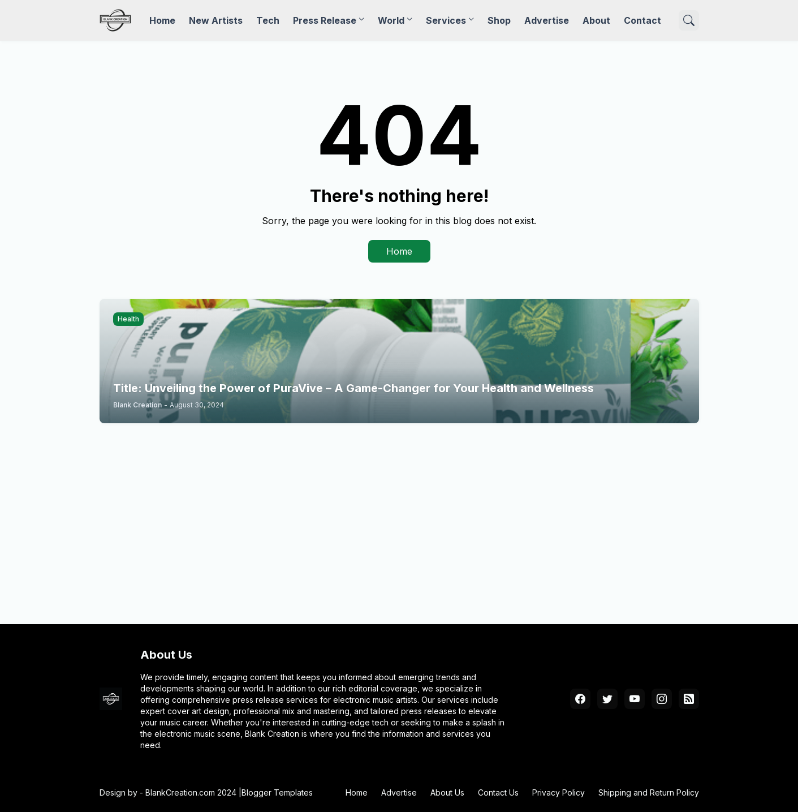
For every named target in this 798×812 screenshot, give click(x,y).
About (596, 20)
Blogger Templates (277, 792)
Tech (267, 20)
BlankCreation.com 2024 (190, 792)
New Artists (216, 20)
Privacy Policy (558, 792)
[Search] (689, 20)
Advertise (546, 20)
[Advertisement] (399, 521)
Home (162, 20)
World (391, 20)
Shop (499, 20)
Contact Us (498, 792)
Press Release (324, 20)
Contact (642, 20)
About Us (447, 792)
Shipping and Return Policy (648, 792)
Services (446, 20)
